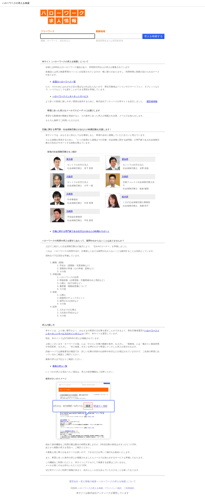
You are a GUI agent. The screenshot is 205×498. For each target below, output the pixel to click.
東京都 (69, 159)
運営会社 (73, 481)
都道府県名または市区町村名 (109, 40)
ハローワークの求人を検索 (90, 488)
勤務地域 (100, 31)
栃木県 (125, 196)
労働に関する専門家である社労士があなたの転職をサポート (81, 231)
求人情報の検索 (88, 481)
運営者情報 (152, 101)
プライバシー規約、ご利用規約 (119, 488)
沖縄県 (69, 211)
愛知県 (125, 159)
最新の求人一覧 (60, 366)
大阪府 (69, 176)
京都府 (125, 176)
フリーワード (47, 31)
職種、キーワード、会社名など (55, 40)
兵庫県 (69, 194)
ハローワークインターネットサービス (70, 96)
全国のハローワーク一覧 (64, 81)
